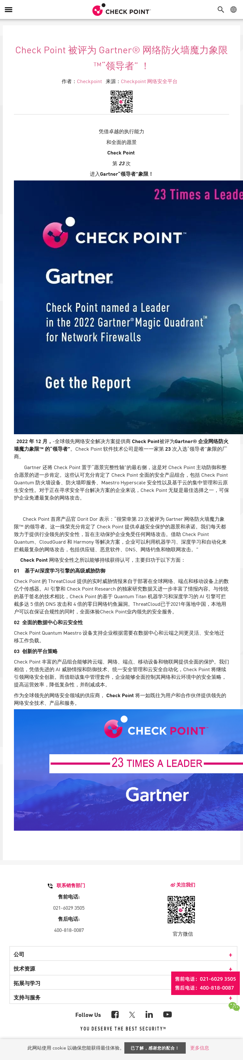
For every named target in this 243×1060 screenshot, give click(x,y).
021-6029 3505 (68, 907)
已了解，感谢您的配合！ (155, 1048)
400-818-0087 (69, 929)
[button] (222, 9)
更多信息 (199, 1047)
